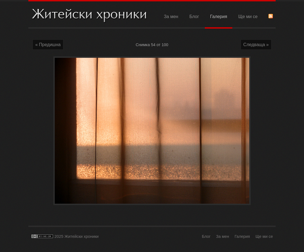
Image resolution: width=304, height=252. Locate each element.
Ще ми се (248, 16)
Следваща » (256, 44)
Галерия (218, 16)
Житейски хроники (89, 15)
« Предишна (48, 44)
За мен (171, 16)
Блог (194, 16)
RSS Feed (270, 16)
